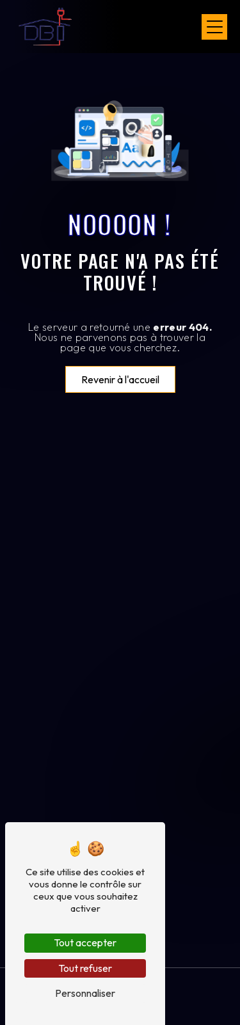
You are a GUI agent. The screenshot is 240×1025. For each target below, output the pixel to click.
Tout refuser (85, 968)
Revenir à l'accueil (120, 379)
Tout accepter (85, 942)
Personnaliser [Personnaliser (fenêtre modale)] (85, 993)
